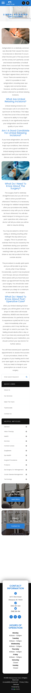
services (7, 441)
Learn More (15, 499)
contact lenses (9, 446)
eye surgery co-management (14, 470)
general (6, 427)
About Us (7, 390)
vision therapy (9, 431)
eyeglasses (7, 451)
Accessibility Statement (10, 682)
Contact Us (7, 414)
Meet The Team (9, 402)
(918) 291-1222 (15, 606)
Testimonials (8, 408)
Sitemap (16, 684)
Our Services (8, 396)
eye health (7, 455)
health (6, 436)
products (7, 465)
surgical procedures (10, 460)
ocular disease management (13, 474)
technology (8, 479)
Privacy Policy (23, 682)
